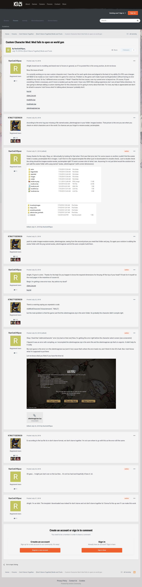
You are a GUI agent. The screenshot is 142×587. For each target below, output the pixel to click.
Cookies (82, 581)
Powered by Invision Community (71, 583)
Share (114, 50)
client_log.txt (31, 96)
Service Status (52, 20)
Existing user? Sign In (118, 13)
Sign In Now (102, 550)
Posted (34, 61)
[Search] (112, 20)
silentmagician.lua (33, 108)
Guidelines (5, 26)
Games (34, 4)
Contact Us (73, 581)
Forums (50, 4)
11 (15, 81)
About (28, 4)
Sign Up (133, 13)
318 (15, 138)
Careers (42, 4)
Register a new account (40, 550)
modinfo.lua (31, 100)
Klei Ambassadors (37, 20)
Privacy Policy (62, 581)
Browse (6, 20)
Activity (24, 20)
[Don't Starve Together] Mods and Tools (38, 51)
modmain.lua (31, 104)
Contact (57, 4)
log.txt (29, 91)
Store (64, 4)
